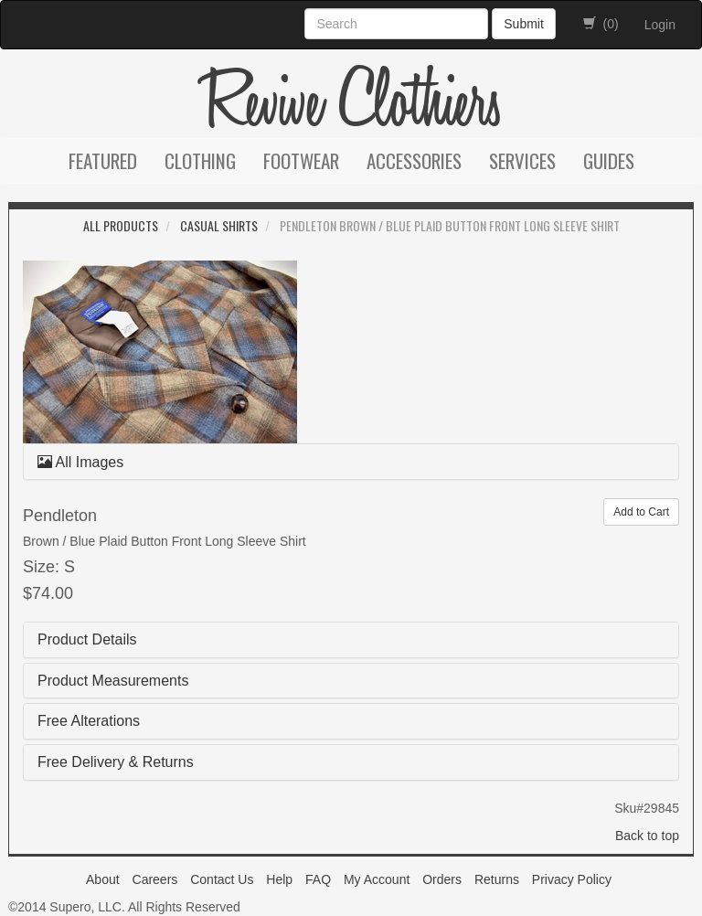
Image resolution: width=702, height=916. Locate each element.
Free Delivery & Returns (115, 762)
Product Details (87, 639)
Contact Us (221, 879)
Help (279, 879)
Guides (608, 160)
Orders (442, 879)
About (103, 879)
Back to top (647, 835)
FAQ (318, 879)
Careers (155, 879)
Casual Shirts (219, 225)
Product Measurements (112, 680)
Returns (496, 879)
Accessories (414, 160)
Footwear (301, 160)
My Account (377, 879)
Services (522, 160)
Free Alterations (88, 721)
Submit (524, 23)
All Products (120, 225)
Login (659, 24)
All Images (80, 462)
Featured (103, 160)
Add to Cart (641, 512)
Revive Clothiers (351, 102)
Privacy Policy (572, 879)
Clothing (200, 160)
